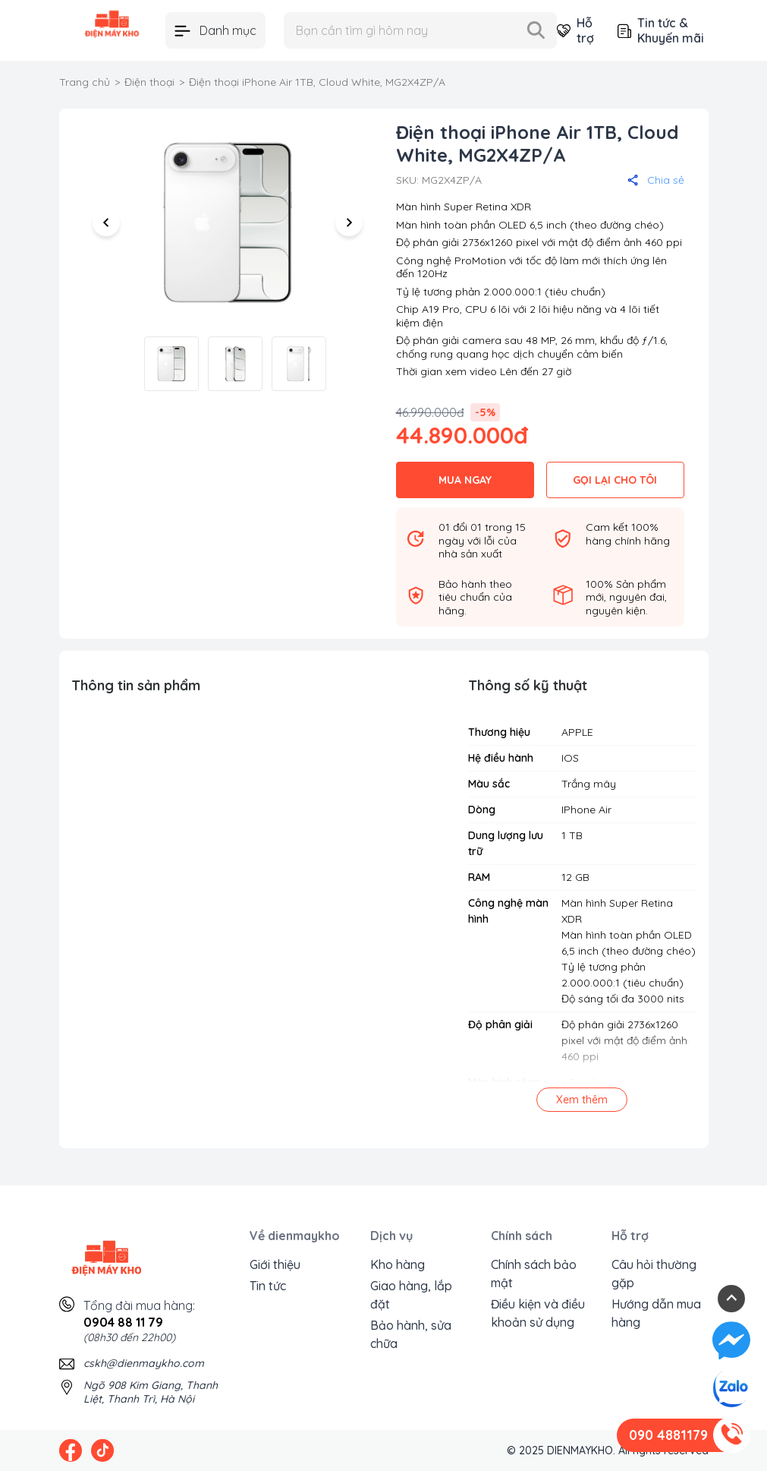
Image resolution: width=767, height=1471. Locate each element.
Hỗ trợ (575, 30)
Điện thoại (149, 82)
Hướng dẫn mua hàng (656, 1313)
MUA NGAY (465, 480)
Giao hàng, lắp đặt (411, 1295)
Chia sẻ (655, 180)
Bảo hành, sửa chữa (410, 1334)
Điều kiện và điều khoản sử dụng (538, 1313)
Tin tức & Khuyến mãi (661, 30)
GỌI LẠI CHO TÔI (615, 480)
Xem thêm (582, 1099)
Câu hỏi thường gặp (653, 1273)
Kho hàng (397, 1264)
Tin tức (268, 1285)
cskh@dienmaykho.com (143, 1363)
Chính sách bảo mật (534, 1273)
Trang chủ (84, 82)
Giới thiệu (275, 1264)
